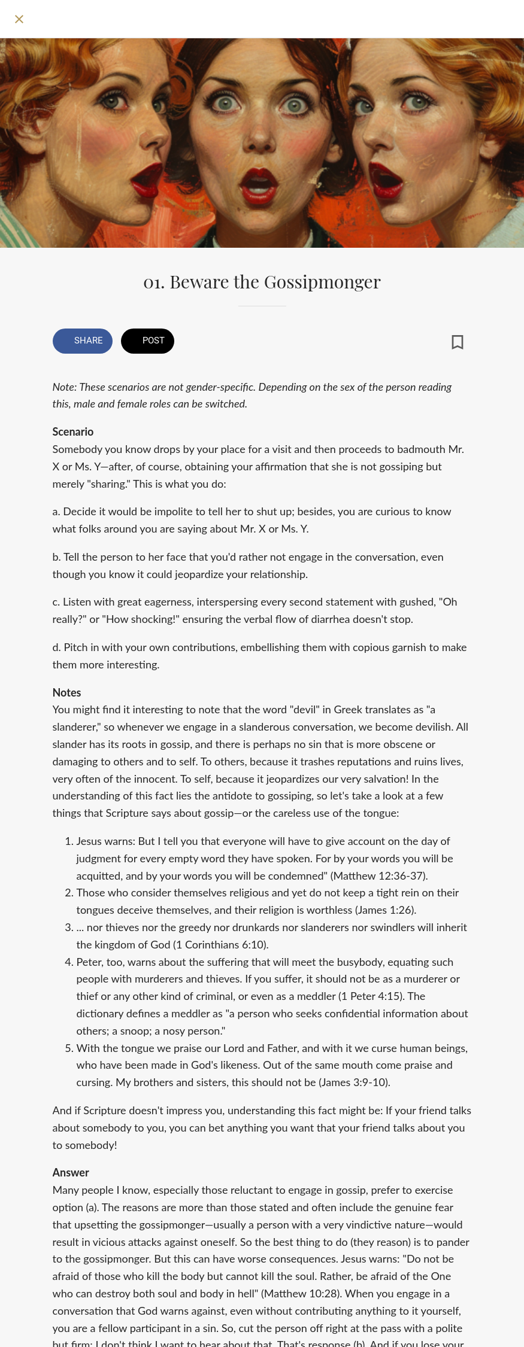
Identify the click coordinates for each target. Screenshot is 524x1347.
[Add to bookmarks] (457, 342)
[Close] (19, 19)
